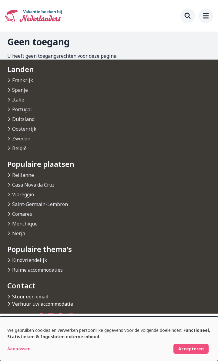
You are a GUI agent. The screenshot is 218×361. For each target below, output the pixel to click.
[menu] (206, 16)
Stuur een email (30, 296)
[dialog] (109, 339)
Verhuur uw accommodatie (42, 304)
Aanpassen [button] (19, 349)
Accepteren (191, 349)
